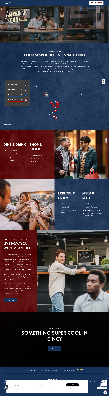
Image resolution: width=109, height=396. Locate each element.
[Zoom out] (103, 82)
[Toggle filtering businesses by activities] (25, 95)
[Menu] (9, 3)
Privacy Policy (91, 378)
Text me (104, 381)
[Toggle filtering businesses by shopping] (25, 90)
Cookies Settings (72, 389)
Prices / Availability (102, 388)
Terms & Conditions (100, 378)
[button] (96, 3)
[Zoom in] (103, 80)
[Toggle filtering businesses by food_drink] (25, 85)
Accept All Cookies (72, 384)
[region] (47, 386)
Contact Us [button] (54, 348)
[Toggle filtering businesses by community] (25, 100)
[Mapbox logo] (7, 124)
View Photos (104, 384)
